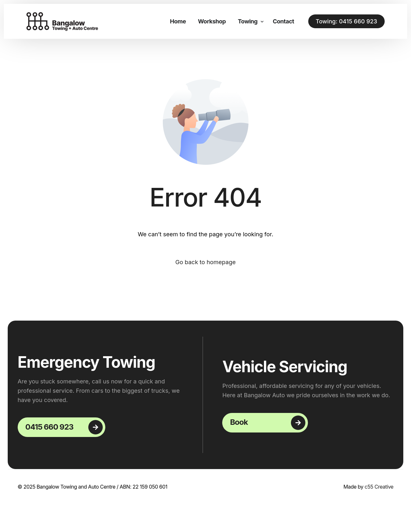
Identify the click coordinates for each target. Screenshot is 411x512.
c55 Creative (379, 486)
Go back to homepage (205, 262)
